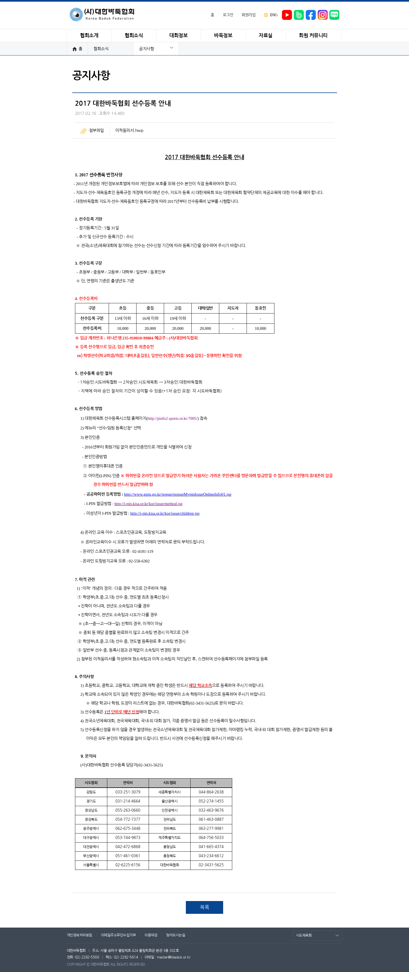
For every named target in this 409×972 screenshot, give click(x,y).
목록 (204, 907)
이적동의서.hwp (129, 130)
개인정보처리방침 (79, 935)
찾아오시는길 (175, 935)
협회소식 (100, 49)
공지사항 (146, 49)
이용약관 (151, 935)
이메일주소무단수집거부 (118, 935)
